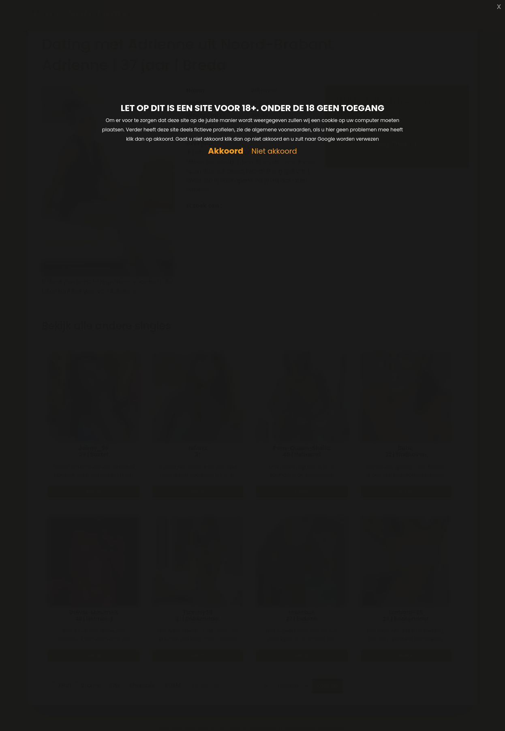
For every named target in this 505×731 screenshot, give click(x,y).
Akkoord (225, 151)
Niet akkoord (274, 151)
